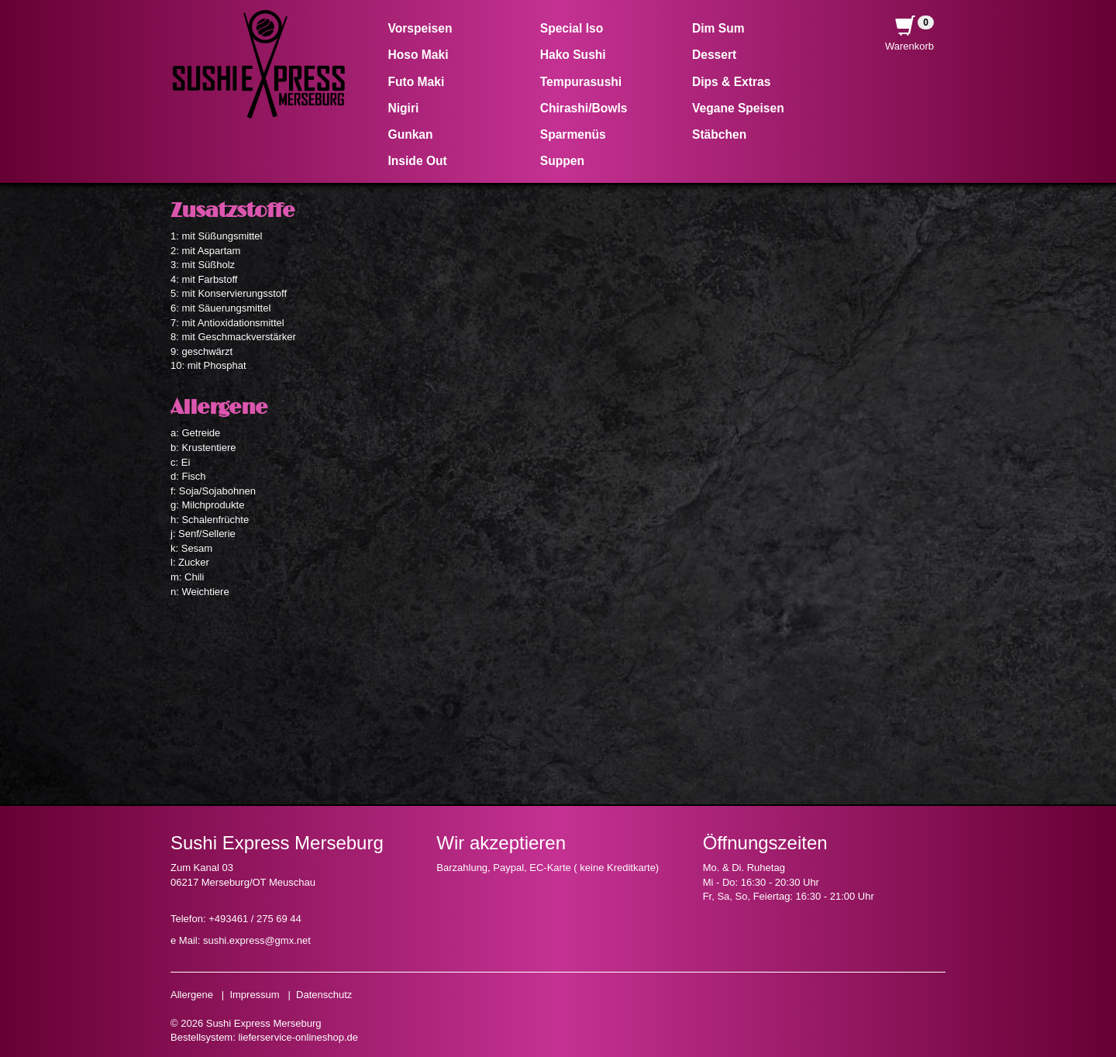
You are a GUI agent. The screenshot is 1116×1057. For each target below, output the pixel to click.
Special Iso (571, 28)
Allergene (191, 994)
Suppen (562, 160)
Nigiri (403, 108)
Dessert (714, 54)
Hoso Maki (418, 54)
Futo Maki (416, 81)
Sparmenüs (573, 134)
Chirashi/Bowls (584, 108)
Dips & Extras (731, 81)
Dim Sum (718, 28)
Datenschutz (324, 994)
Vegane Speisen (738, 108)
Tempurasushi (581, 81)
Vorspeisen (420, 28)
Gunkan (410, 134)
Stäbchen (719, 134)
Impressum (254, 994)
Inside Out (417, 160)
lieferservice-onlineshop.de (298, 1037)
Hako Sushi (573, 54)
